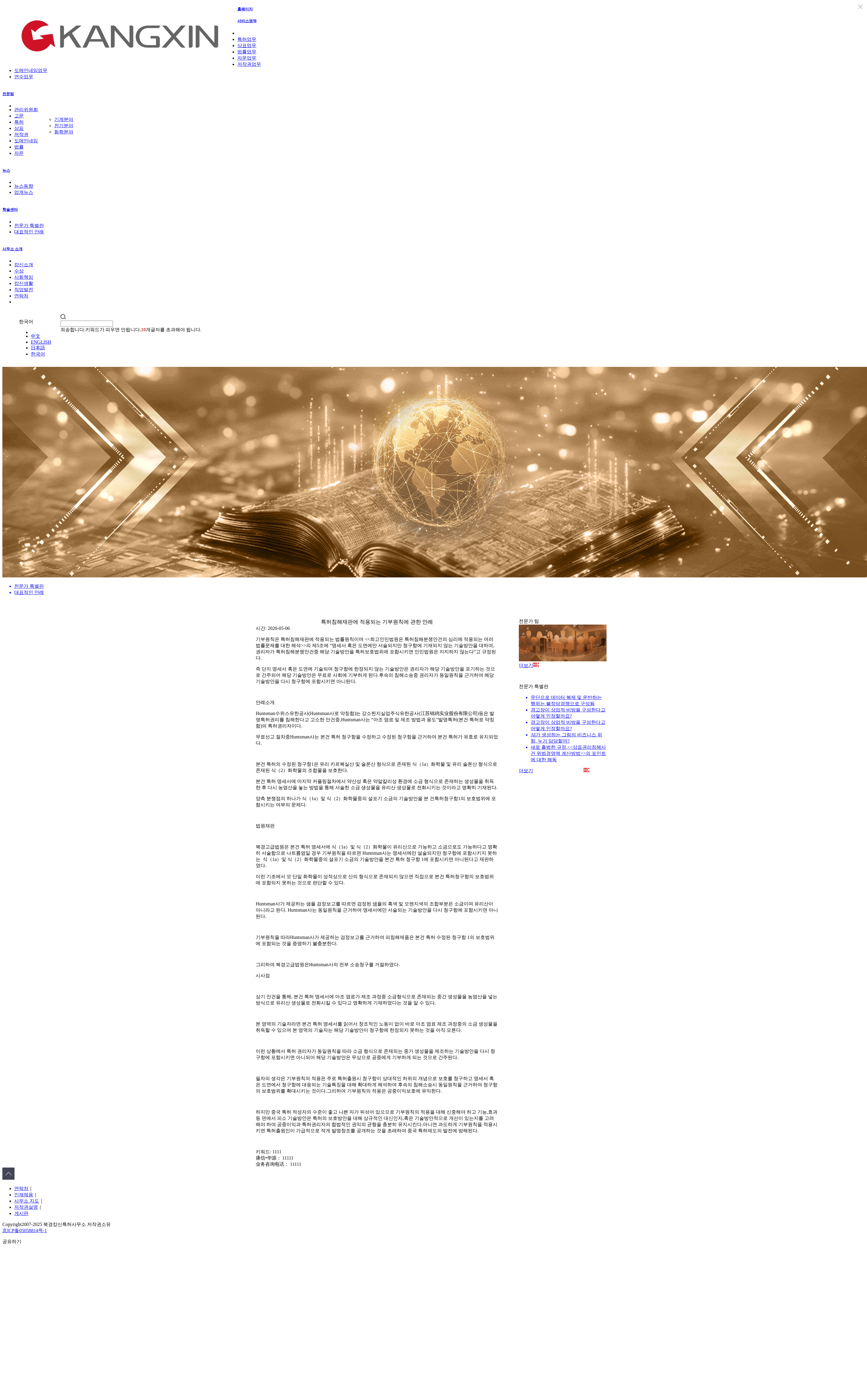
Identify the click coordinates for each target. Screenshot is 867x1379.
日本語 (38, 347)
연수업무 (23, 76)
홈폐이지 (245, 9)
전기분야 (63, 125)
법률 (19, 146)
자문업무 (246, 57)
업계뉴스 (23, 192)
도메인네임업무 (30, 70)
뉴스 (6, 170)
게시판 (21, 1213)
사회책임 (23, 277)
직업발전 (23, 289)
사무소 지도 (26, 1200)
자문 (19, 153)
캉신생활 (23, 283)
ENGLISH (41, 342)
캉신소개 (23, 264)
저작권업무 (249, 64)
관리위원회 (26, 109)
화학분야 (63, 131)
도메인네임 (26, 140)
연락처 (21, 295)
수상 (19, 270)
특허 (19, 122)
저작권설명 (26, 1207)
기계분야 (63, 119)
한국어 (38, 353)
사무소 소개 (12, 249)
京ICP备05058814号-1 (24, 1230)
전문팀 (8, 94)
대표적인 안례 (29, 231)
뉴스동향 (23, 186)
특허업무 (246, 39)
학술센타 (10, 209)
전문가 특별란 (29, 225)
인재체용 (23, 1194)
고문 (19, 115)
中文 (35, 336)
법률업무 (246, 51)
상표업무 (246, 45)
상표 (19, 128)
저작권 (21, 134)
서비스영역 (247, 21)
